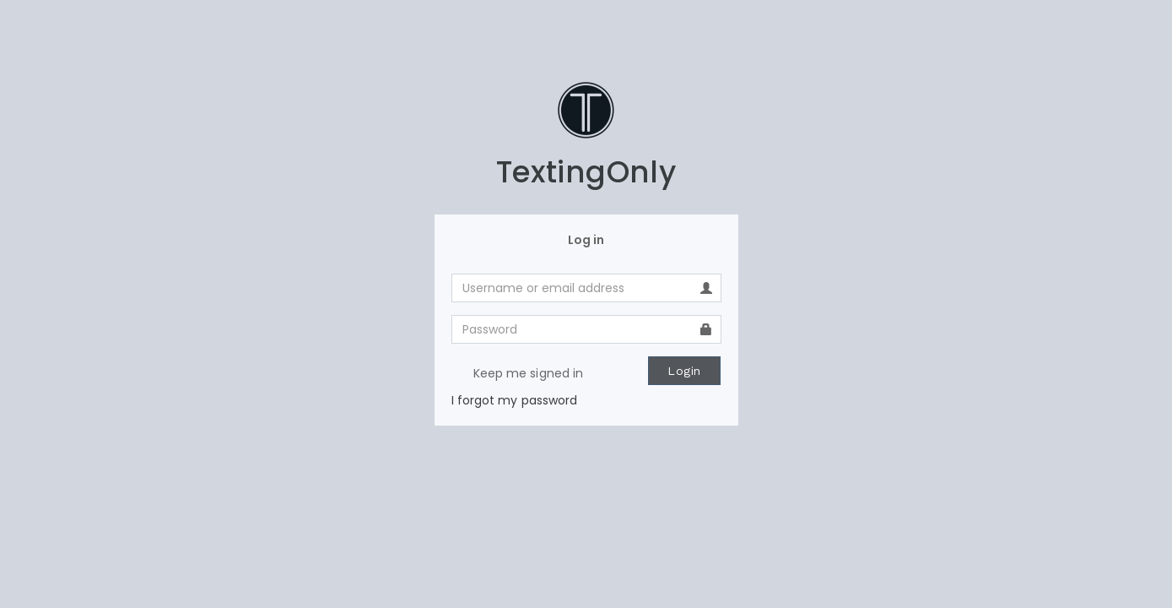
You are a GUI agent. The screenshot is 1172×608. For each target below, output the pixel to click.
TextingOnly (586, 172)
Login (684, 370)
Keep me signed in (517, 374)
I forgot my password (514, 400)
